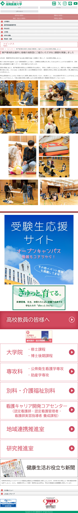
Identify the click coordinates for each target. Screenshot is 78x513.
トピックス (10, 49)
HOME (2, 49)
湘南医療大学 (38, 511)
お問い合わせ (19, 11)
